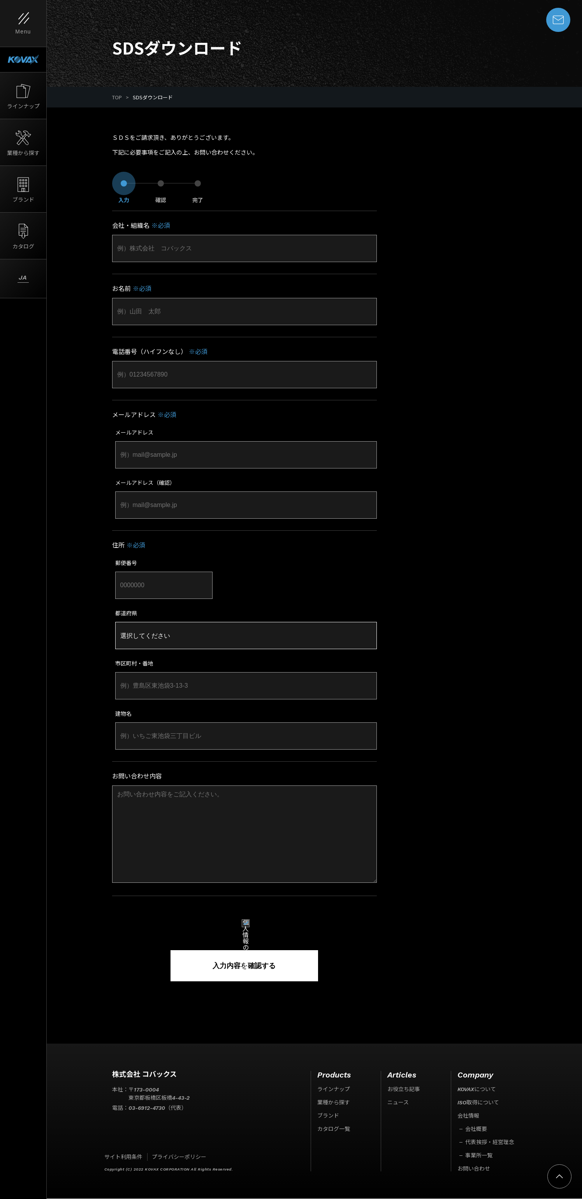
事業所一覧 (478, 1156)
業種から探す (333, 1103)
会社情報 (468, 1116)
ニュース (398, 1103)
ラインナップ (333, 1089)
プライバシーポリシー (179, 1157)
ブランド (328, 1116)
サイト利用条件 (123, 1157)
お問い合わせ (473, 1169)
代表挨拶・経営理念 (489, 1142)
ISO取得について (478, 1103)
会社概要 (476, 1129)
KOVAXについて (476, 1089)
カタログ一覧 (333, 1129)
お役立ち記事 (403, 1089)
